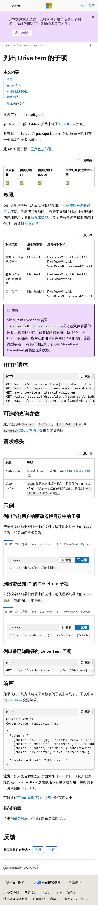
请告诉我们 (22, 33)
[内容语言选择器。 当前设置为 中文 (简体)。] (15, 882)
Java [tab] (33, 544)
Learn (8, 45)
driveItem (15, 700)
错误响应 (21, 818)
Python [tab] (86, 544)
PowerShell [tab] (71, 544)
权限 (10, 80)
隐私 (70, 893)
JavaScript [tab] (45, 544)
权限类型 (41, 217)
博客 (44, 893)
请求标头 (13, 97)
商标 (53, 899)
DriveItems (67, 124)
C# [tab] (16, 544)
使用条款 (39, 899)
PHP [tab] (58, 544)
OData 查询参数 (31, 430)
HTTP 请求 (14, 85)
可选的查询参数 (17, 91)
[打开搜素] (82, 6)
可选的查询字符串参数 (34, 797)
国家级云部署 (41, 149)
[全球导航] (4, 6)
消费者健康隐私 (13, 899)
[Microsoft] (49, 6)
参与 (59, 893)
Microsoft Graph (27, 45)
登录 (92, 5)
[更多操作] (91, 45)
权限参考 (32, 223)
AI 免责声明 (11, 893)
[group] (49, 393)
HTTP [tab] (8, 544)
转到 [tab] (24, 544)
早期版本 (30, 893)
